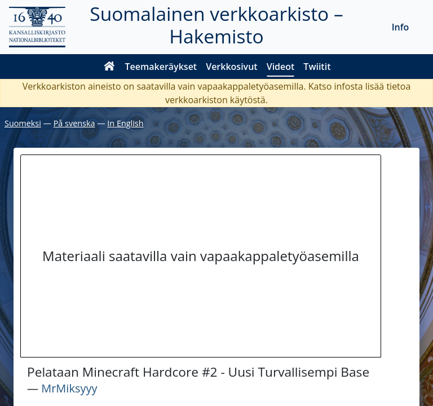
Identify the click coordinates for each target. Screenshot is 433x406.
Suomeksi (23, 123)
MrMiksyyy (69, 388)
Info (400, 27)
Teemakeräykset (161, 66)
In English (125, 123)
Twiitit (316, 66)
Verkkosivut (231, 66)
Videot (281, 66)
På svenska (74, 123)
